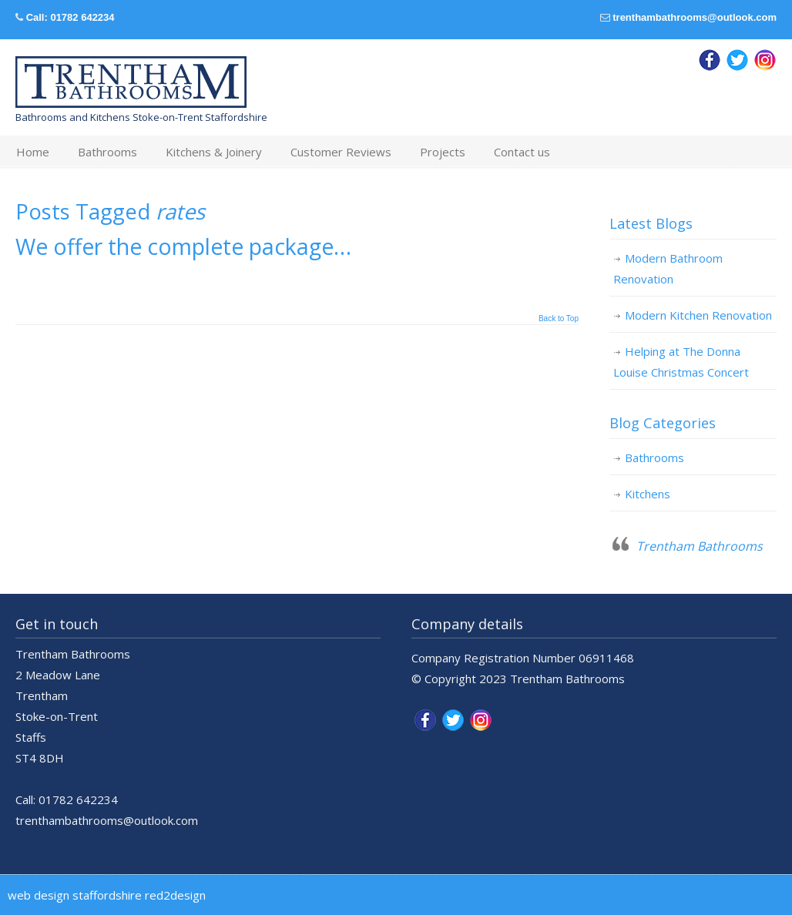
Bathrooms (654, 457)
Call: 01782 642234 (70, 17)
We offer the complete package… (183, 246)
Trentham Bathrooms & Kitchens (131, 82)
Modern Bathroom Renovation (668, 268)
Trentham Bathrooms (699, 546)
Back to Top (559, 319)
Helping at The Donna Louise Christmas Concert (681, 362)
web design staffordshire (75, 895)
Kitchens (647, 493)
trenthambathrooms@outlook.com (694, 17)
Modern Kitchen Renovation (698, 315)
